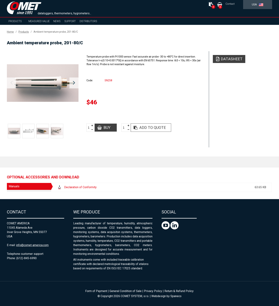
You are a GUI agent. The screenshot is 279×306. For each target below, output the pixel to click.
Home (10, 31)
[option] (42, 83)
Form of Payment (96, 291)
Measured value (39, 21)
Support (70, 21)
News (57, 21)
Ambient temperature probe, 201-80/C (56, 31)
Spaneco (175, 296)
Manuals (14, 186)
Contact (230, 3)
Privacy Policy (153, 291)
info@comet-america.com (32, 245)
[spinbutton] (90, 127)
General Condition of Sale (125, 291)
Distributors (88, 21)
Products (15, 21)
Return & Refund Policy (179, 291)
